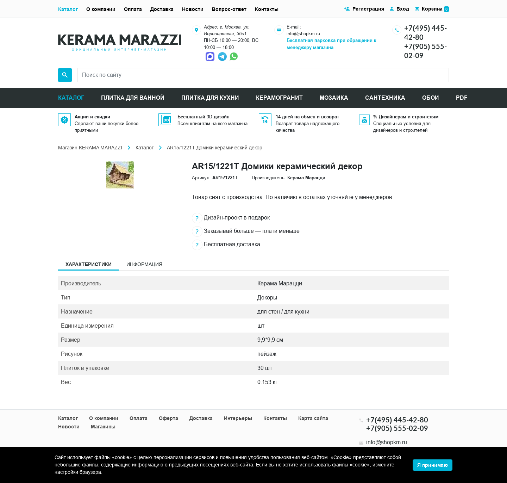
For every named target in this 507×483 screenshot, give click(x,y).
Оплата (133, 9)
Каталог (68, 9)
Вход (402, 9)
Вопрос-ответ (229, 9)
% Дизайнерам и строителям (406, 116)
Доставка (162, 9)
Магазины (103, 426)
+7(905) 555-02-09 (397, 428)
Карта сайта (313, 418)
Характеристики (88, 264)
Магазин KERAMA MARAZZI (90, 147)
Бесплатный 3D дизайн (203, 116)
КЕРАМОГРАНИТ (279, 97)
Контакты (266, 9)
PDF (462, 97)
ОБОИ (430, 97)
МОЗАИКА (334, 97)
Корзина (435, 9)
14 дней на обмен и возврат (307, 116)
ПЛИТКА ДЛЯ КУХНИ (210, 97)
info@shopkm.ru (303, 33)
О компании (100, 9)
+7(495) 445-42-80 (397, 419)
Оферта (168, 418)
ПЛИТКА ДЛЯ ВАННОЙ (132, 97)
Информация (144, 264)
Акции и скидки (92, 116)
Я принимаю (432, 465)
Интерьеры (238, 418)
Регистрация (368, 9)
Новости (193, 9)
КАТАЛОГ (71, 97)
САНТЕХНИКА (385, 97)
